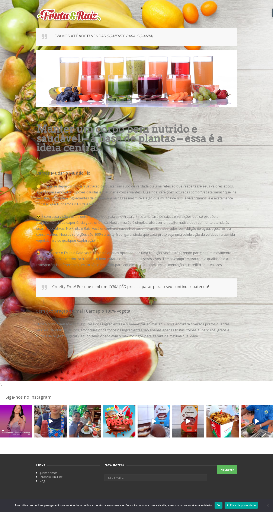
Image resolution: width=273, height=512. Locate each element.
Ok (218, 505)
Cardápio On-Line (51, 477)
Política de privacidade (241, 505)
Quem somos (48, 473)
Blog (42, 481)
